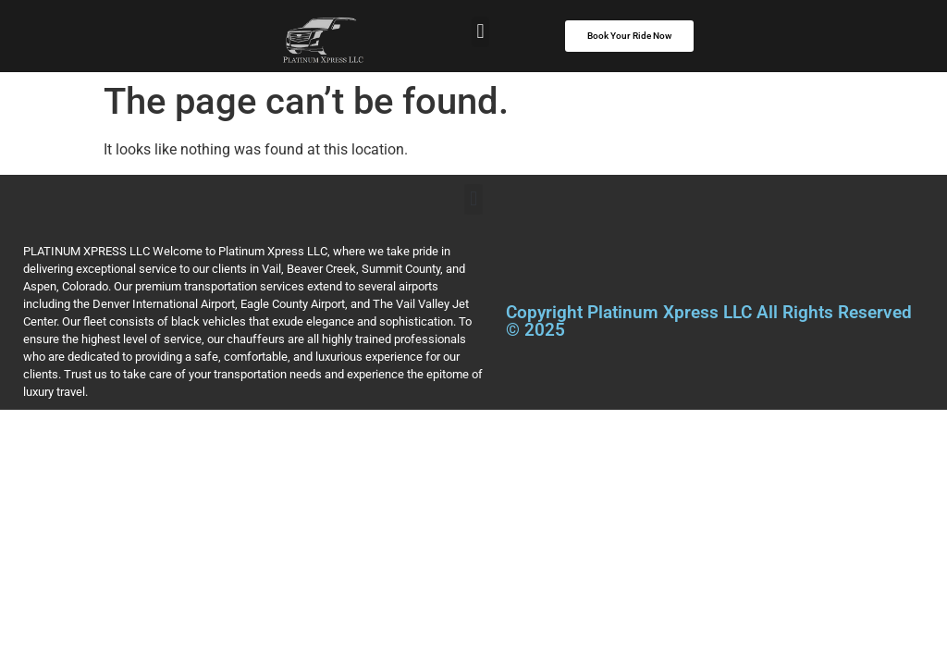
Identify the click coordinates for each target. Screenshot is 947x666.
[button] (480, 32)
